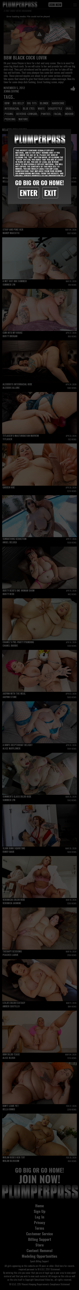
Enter (28, 192)
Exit (50, 192)
